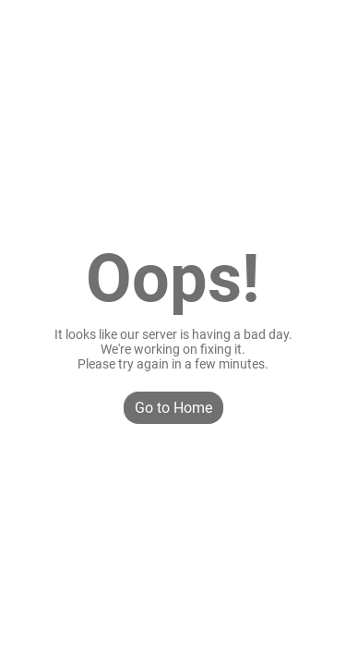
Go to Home (173, 408)
